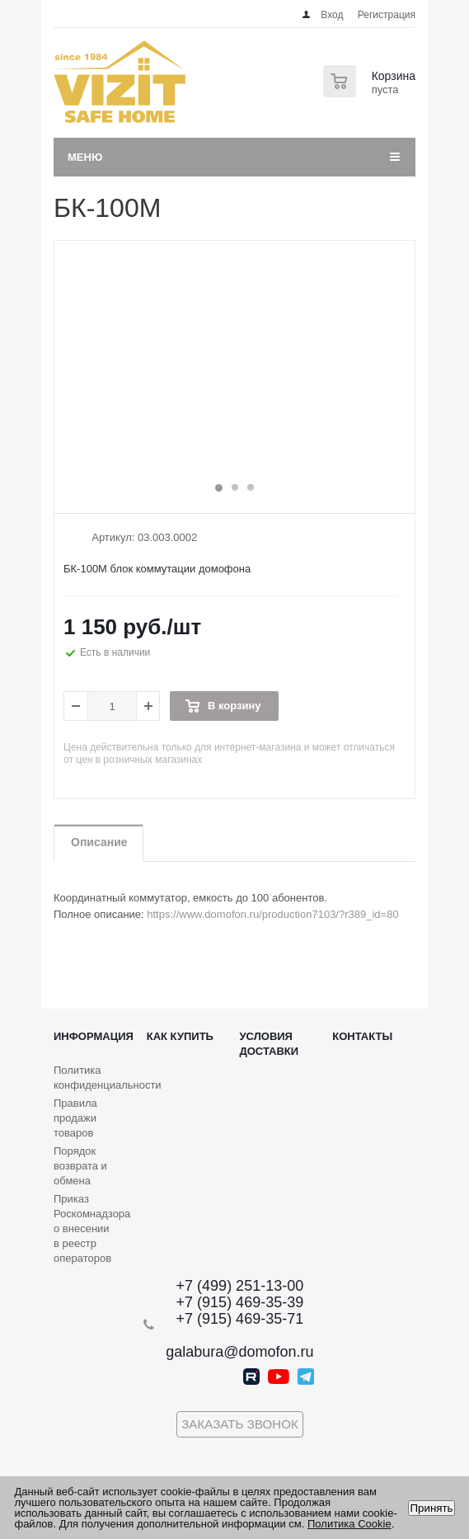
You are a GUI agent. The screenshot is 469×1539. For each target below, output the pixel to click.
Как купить (180, 1036)
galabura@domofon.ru (239, 1352)
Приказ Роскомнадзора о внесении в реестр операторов (92, 1228)
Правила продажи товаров (75, 1118)
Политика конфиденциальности (108, 1077)
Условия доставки (269, 1043)
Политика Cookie (349, 1524)
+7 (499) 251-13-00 (240, 1286)
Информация (94, 1036)
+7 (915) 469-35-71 (240, 1319)
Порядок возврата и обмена (80, 1166)
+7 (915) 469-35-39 (240, 1302)
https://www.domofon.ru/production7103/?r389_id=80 (272, 914)
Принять (431, 1508)
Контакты (362, 1036)
